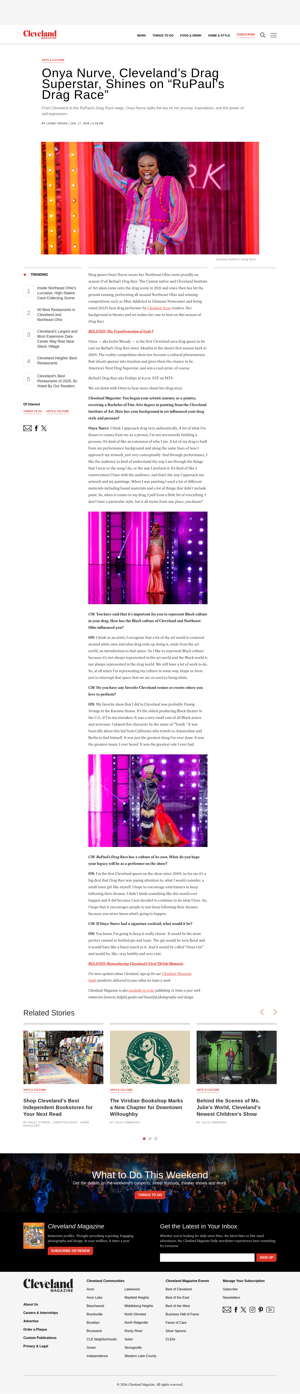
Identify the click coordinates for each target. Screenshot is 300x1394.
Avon (90, 1289)
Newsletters (231, 1298)
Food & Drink (191, 35)
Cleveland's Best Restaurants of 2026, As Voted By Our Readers (57, 381)
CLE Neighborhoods (102, 1339)
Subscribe (246, 34)
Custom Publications (39, 1338)
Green (91, 1348)
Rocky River (133, 1331)
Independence (97, 1356)
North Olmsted (135, 1314)
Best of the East (177, 1298)
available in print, (141, 990)
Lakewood (132, 1289)
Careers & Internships (40, 1313)
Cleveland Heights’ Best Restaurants (57, 360)
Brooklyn (93, 1323)
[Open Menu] (273, 36)
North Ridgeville (136, 1323)
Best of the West (178, 1306)
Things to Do (163, 35)
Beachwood (95, 1306)
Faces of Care (176, 1323)
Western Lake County (140, 1356)
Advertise (31, 1321)
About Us (30, 1304)
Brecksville (94, 1314)
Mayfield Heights (136, 1298)
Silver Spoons (176, 1331)
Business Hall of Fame (182, 1314)
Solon (128, 1339)
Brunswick (94, 1331)
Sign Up (266, 1257)
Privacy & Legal (35, 1346)
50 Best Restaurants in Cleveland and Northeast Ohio (56, 315)
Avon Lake (94, 1298)
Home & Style (219, 35)
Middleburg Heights (138, 1306)
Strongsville (133, 1348)
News (141, 35)
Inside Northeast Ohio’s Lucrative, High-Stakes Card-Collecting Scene (56, 293)
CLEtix (170, 1339)
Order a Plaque (35, 1329)
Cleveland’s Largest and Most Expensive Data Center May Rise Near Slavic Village (57, 338)
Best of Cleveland (179, 1289)
